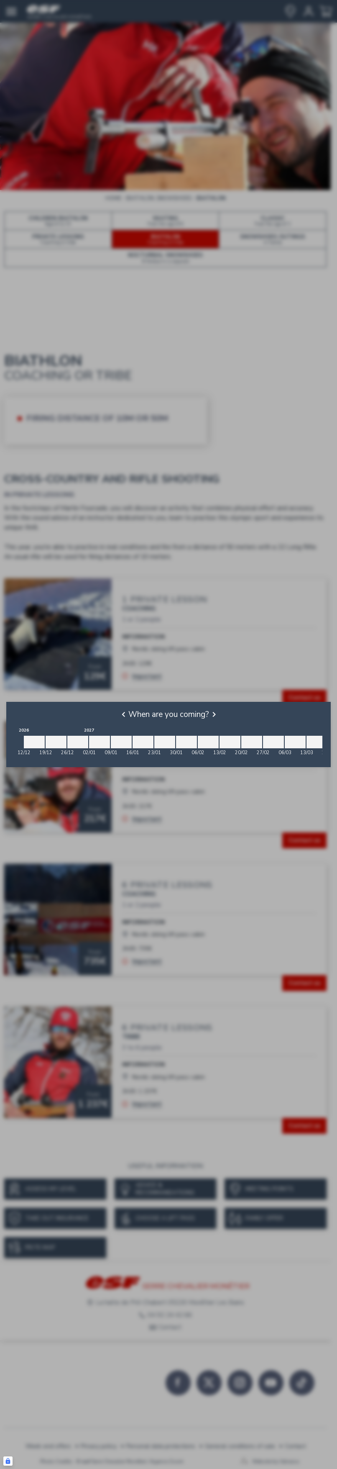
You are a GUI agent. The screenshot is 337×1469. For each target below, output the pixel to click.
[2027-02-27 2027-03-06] (273, 742)
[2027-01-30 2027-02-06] (186, 742)
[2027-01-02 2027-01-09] (99, 742)
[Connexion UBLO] (8, 1461)
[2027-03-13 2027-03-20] (316, 742)
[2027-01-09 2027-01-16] (121, 742)
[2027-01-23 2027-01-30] (164, 742)
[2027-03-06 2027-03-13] (295, 742)
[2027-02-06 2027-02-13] (208, 742)
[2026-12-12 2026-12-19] (34, 742)
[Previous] (123, 714)
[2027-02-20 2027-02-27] (251, 742)
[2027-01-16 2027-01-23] (143, 742)
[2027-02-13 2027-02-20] (230, 742)
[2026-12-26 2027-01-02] (77, 742)
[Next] (214, 714)
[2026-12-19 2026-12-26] (56, 742)
